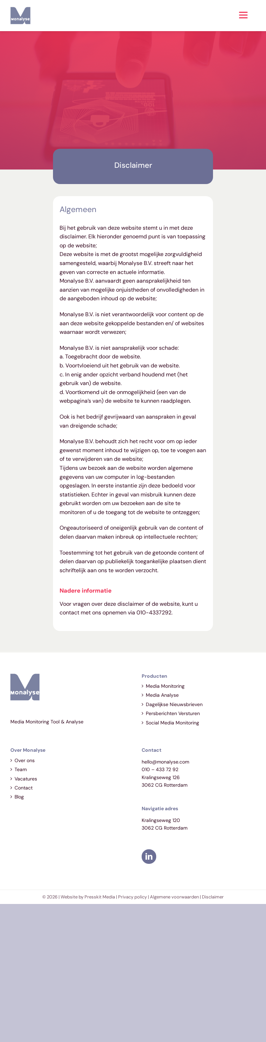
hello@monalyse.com (165, 762)
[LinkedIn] (149, 856)
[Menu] (243, 14)
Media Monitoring (165, 686)
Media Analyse (162, 695)
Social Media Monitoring (172, 723)
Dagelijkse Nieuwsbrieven (174, 704)
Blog (19, 797)
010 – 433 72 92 (160, 769)
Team (21, 769)
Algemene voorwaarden (174, 897)
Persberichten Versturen (173, 713)
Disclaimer (213, 897)
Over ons (25, 760)
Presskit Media (100, 897)
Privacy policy (132, 897)
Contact (24, 788)
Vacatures (26, 779)
